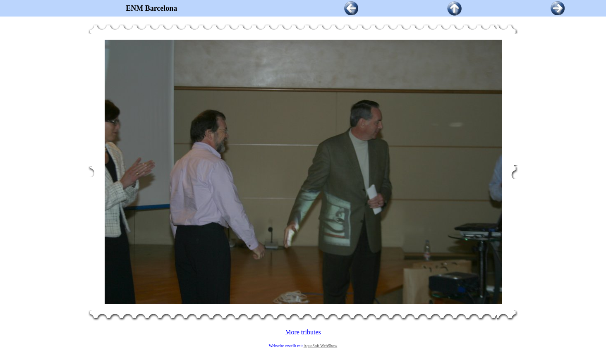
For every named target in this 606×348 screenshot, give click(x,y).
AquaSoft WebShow (321, 345)
